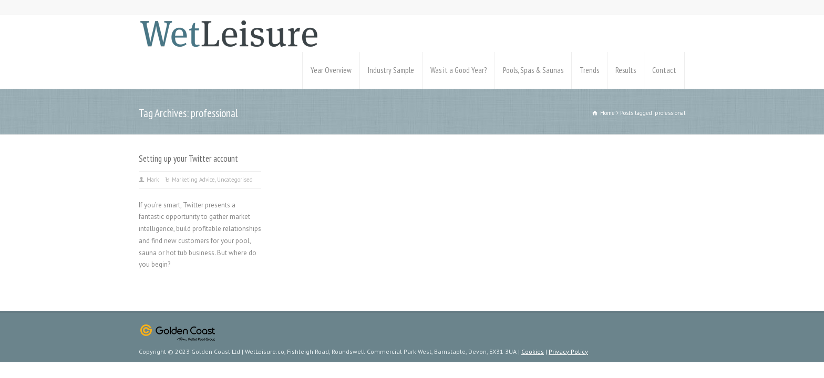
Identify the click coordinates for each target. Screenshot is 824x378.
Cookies (532, 351)
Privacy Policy (568, 351)
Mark (153, 179)
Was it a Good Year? (458, 70)
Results (625, 70)
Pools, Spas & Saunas (533, 70)
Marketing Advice (193, 179)
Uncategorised (235, 179)
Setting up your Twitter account (188, 158)
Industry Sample (391, 70)
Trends (589, 70)
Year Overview (331, 70)
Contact (664, 70)
